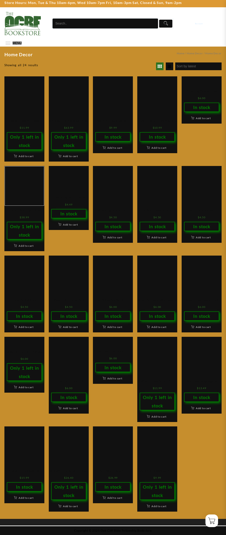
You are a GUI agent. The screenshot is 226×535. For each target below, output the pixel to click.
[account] (202, 23)
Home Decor (195, 53)
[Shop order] (198, 66)
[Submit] (166, 24)
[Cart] (219, 23)
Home (181, 53)
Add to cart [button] (26, 156)
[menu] (13, 43)
